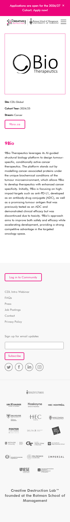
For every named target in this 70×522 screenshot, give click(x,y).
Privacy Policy (13, 321)
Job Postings (13, 309)
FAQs (8, 298)
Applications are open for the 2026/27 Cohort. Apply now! (35, 8)
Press (8, 304)
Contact (10, 315)
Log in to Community (23, 277)
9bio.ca (14, 124)
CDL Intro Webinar (17, 292)
